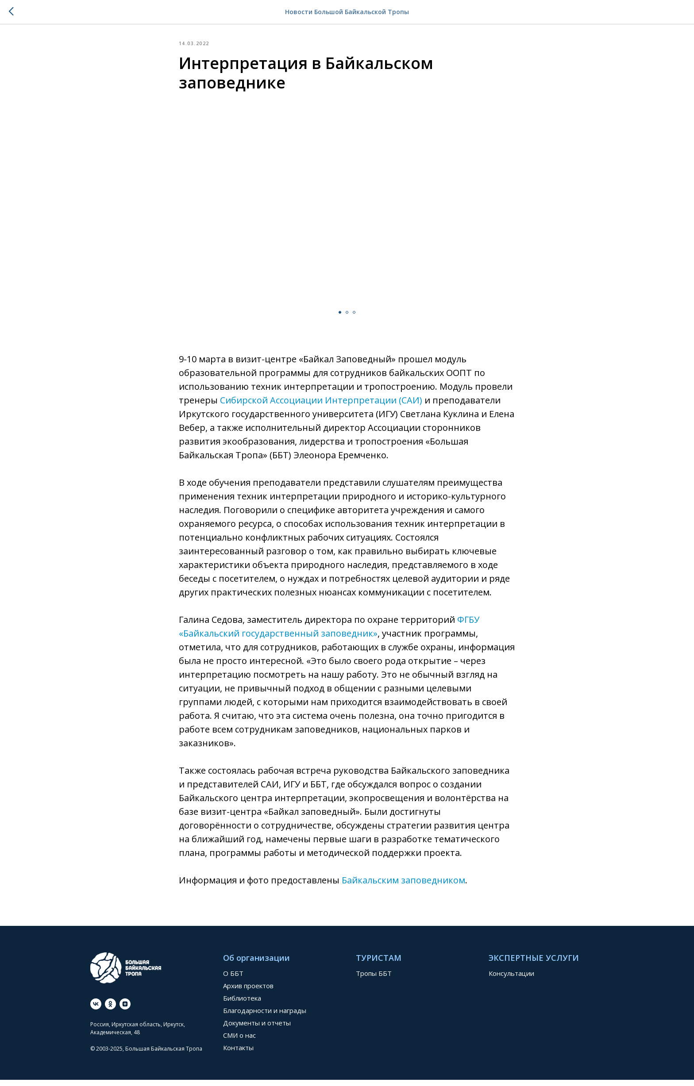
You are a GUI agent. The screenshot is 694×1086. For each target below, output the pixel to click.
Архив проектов (248, 991)
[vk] (95, 1009)
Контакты (238, 1053)
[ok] (110, 1009)
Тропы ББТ (374, 979)
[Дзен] (125, 1009)
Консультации (511, 979)
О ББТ (233, 979)
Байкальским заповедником (403, 883)
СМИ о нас (239, 1041)
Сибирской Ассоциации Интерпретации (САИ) (321, 403)
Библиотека (242, 1004)
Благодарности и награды (264, 1016)
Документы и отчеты (257, 1029)
